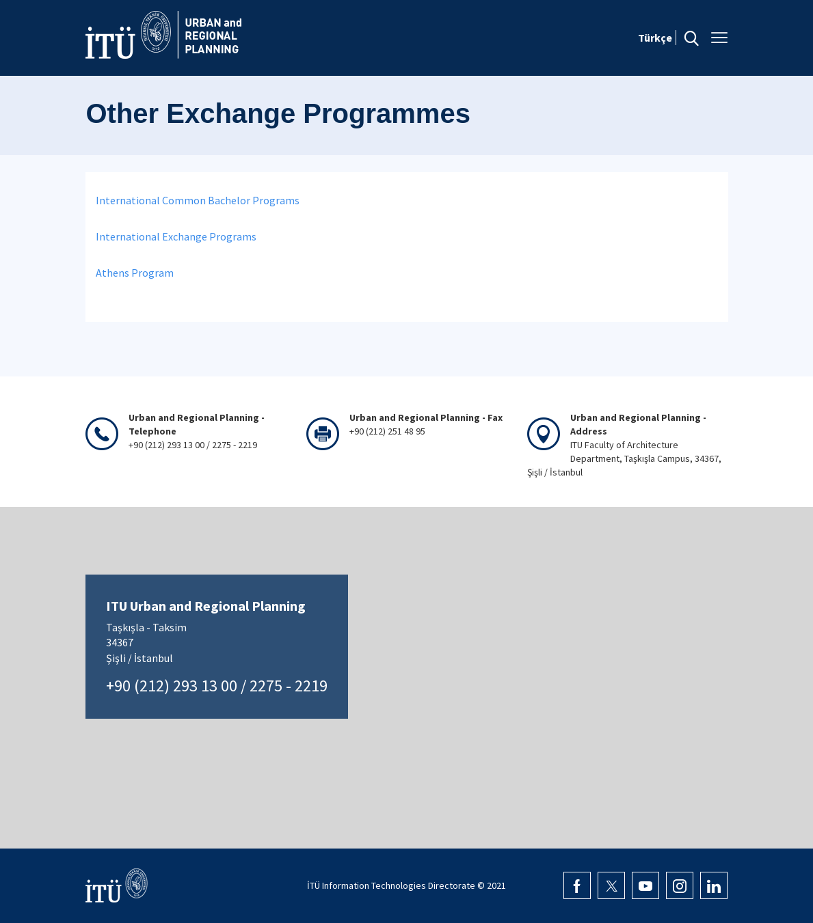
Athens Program (135, 272)
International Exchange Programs (176, 236)
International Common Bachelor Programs (197, 200)
